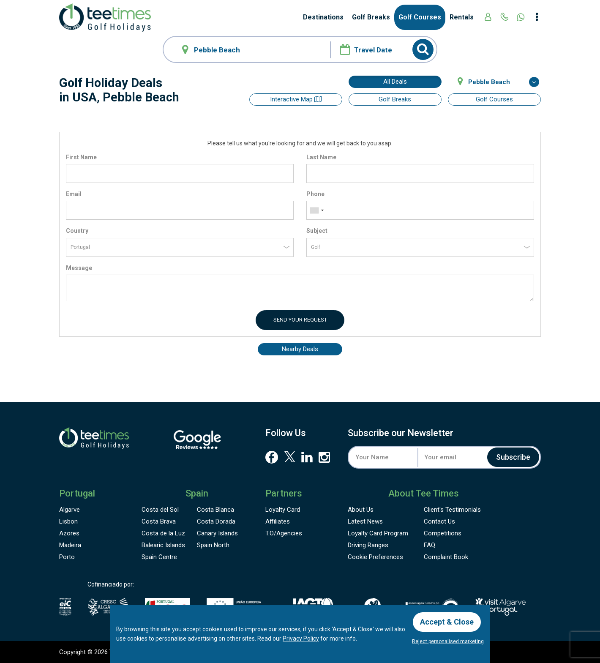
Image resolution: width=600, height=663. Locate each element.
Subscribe (513, 457)
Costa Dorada (216, 521)
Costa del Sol (160, 509)
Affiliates (277, 521)
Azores (69, 533)
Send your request (300, 319)
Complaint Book (446, 557)
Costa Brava (159, 521)
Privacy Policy (301, 638)
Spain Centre (159, 557)
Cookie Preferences (375, 557)
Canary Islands (217, 533)
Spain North (213, 545)
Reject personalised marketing (448, 641)
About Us (361, 509)
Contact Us (439, 521)
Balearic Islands (163, 545)
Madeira (70, 545)
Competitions (442, 533)
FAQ (429, 545)
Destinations (323, 17)
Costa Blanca (215, 509)
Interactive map (296, 99)
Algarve (69, 509)
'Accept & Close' (353, 629)
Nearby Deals (300, 349)
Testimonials (452, 509)
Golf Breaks (371, 17)
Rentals (462, 17)
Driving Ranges (368, 545)
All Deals (395, 81)
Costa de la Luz (163, 533)
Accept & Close (447, 621)
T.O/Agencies (283, 533)
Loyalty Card (282, 509)
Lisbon (68, 521)
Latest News (365, 521)
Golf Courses (419, 17)
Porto (67, 557)
